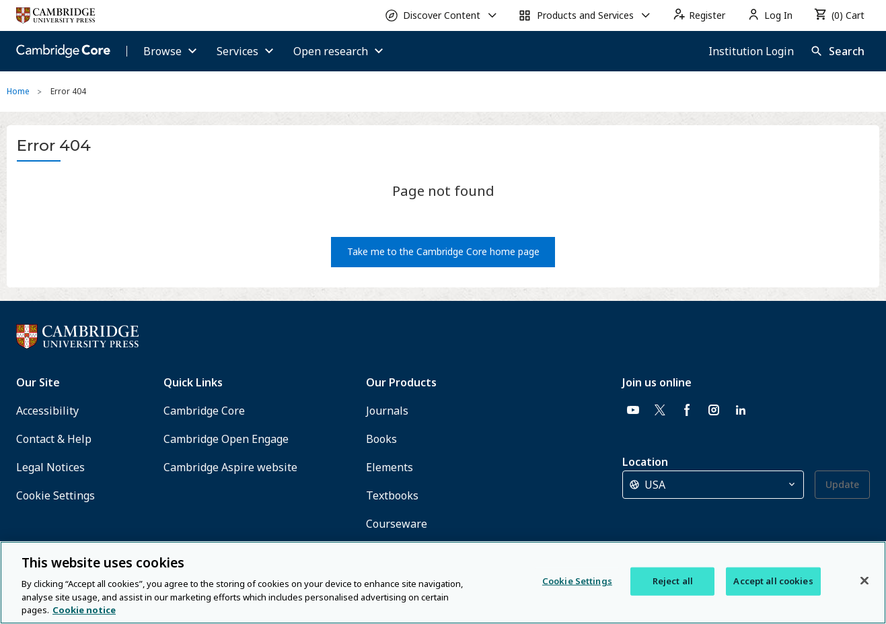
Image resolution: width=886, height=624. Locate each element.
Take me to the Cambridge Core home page (443, 251)
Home (18, 91)
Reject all (673, 581)
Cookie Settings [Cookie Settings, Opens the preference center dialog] (577, 581)
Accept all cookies (773, 581)
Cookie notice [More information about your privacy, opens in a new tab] (84, 610)
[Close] (864, 581)
